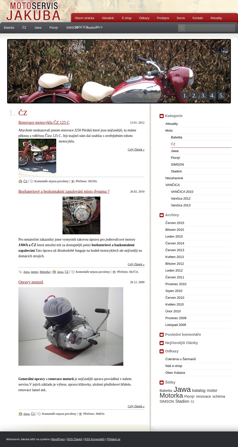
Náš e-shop (173, 366)
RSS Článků (74, 439)
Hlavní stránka (84, 18)
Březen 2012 (174, 264)
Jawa (37, 27)
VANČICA (172, 185)
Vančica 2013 (181, 205)
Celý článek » (136, 149)
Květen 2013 (174, 257)
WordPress (58, 439)
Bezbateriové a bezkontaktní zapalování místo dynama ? (63, 191)
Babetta (9, 27)
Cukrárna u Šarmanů (180, 359)
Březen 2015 (174, 230)
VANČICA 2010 (182, 192)
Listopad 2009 (175, 325)
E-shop (127, 18)
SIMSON (72, 27)
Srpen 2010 (173, 291)
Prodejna (163, 18)
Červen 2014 (174, 243)
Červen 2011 (174, 277)
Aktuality (216, 18)
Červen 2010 (174, 298)
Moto (169, 130)
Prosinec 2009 (175, 318)
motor (34, 272)
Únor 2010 (173, 311)
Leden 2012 (174, 270)
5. (221, 95)
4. (212, 95)
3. (203, 95)
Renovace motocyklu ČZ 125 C (44, 122)
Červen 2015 (174, 223)
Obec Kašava (175, 373)
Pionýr (53, 27)
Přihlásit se (113, 439)
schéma (218, 396)
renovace (203, 396)
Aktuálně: (108, 18)
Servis (181, 18)
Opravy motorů (30, 282)
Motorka (45, 272)
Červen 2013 (174, 250)
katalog (198, 390)
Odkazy (144, 18)
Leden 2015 (174, 236)
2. (194, 95)
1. (185, 95)
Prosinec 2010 (175, 284)
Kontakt (198, 18)
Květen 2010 (174, 304)
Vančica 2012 (181, 198)
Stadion (91, 27)
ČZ (24, 27)
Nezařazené (174, 178)
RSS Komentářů (94, 439)
